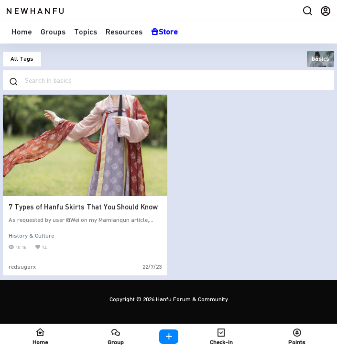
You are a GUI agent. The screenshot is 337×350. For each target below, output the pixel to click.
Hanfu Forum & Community (191, 299)
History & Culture (31, 235)
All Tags (22, 58)
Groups (53, 31)
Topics (85, 31)
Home (21, 31)
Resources (124, 31)
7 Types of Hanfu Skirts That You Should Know (83, 206)
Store (164, 31)
